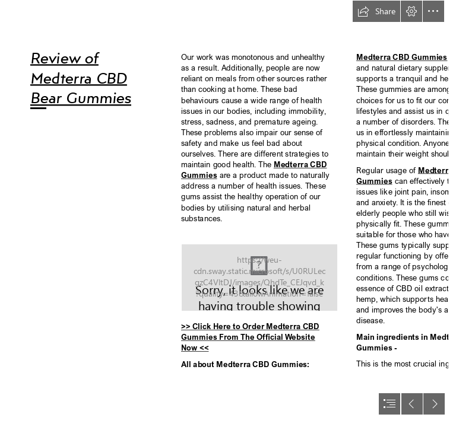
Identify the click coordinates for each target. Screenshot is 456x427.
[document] (228, 213)
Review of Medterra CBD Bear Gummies (80, 77)
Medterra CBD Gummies (401, 57)
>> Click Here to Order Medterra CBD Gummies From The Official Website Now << (250, 337)
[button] (376, 11)
